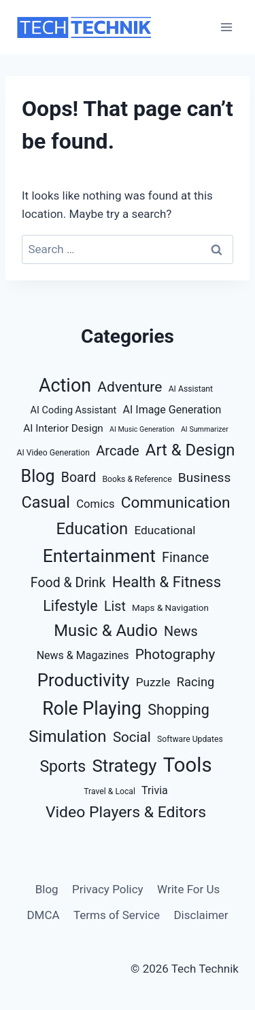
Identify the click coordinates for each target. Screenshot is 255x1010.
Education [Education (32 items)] (92, 528)
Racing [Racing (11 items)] (196, 682)
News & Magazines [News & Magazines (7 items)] (83, 655)
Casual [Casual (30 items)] (45, 502)
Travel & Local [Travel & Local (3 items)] (109, 791)
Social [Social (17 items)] (132, 737)
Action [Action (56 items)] (65, 385)
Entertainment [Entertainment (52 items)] (99, 555)
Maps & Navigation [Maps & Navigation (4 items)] (170, 608)
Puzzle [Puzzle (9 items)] (153, 682)
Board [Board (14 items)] (78, 477)
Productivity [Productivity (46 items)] (83, 680)
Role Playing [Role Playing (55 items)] (91, 708)
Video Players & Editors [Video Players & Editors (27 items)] (126, 812)
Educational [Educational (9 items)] (164, 530)
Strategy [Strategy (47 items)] (124, 765)
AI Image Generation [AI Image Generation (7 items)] (172, 409)
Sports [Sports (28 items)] (62, 767)
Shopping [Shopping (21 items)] (178, 709)
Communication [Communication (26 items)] (176, 502)
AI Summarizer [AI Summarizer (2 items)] (204, 429)
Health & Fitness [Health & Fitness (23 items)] (166, 582)
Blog (46, 889)
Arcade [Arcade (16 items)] (117, 451)
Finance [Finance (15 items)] (185, 557)
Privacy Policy (107, 889)
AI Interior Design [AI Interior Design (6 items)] (63, 428)
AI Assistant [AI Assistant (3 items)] (191, 389)
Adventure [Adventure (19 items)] (129, 386)
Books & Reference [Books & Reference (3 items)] (136, 479)
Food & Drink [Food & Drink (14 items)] (68, 583)
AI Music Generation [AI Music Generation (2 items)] (142, 429)
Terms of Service (116, 915)
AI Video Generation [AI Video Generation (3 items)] (52, 452)
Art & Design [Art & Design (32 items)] (190, 450)
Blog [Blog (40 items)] (38, 476)
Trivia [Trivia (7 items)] (154, 790)
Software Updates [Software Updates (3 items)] (190, 739)
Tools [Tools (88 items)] (187, 765)
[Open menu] (226, 26)
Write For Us (188, 889)
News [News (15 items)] (181, 631)
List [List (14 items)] (115, 606)
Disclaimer (200, 915)
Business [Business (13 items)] (204, 477)
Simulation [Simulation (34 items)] (67, 736)
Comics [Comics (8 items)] (95, 504)
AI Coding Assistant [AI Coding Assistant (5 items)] (74, 410)
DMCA (43, 915)
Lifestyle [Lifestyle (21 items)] (70, 605)
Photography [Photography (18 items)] (175, 654)
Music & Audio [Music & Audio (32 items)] (106, 630)
